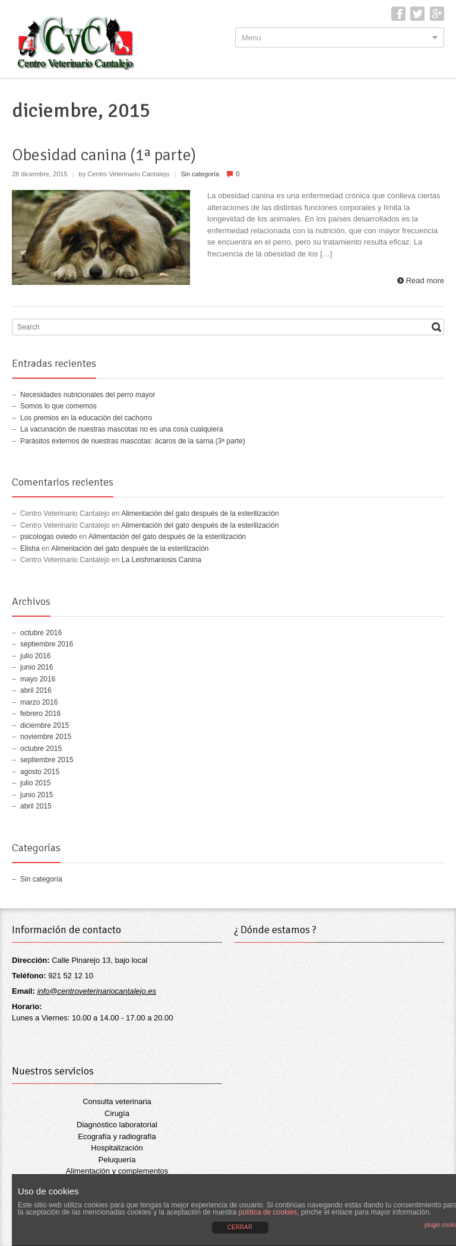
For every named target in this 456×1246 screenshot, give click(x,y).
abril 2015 (36, 806)
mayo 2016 (37, 679)
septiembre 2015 (46, 760)
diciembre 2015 (44, 725)
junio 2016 (36, 667)
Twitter (417, 14)
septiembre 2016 (46, 644)
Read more (425, 280)
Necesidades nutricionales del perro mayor (87, 395)
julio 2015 (35, 783)
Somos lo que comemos (58, 406)
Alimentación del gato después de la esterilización (200, 513)
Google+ (437, 14)
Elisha (30, 548)
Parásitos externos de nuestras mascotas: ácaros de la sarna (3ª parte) (132, 441)
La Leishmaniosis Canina (161, 560)
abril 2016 (36, 690)
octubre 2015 (41, 748)
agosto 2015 (39, 772)
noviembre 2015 (45, 737)
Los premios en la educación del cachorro (86, 418)
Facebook (398, 14)
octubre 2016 (41, 633)
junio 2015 (36, 795)
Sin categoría (199, 173)
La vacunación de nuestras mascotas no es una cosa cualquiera (121, 429)
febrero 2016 (40, 713)
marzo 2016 (39, 702)
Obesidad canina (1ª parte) (104, 155)
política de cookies (268, 1212)
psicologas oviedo (48, 536)
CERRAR (239, 1227)
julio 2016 (35, 656)
